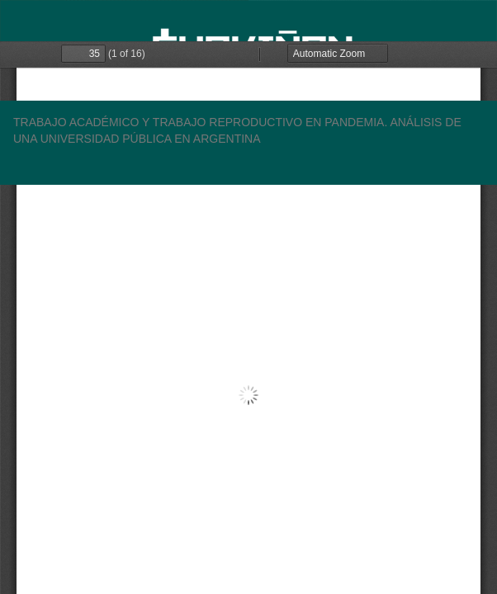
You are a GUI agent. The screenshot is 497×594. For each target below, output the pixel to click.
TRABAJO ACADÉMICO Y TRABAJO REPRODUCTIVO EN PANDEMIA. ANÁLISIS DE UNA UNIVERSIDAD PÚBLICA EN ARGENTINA (237, 130)
